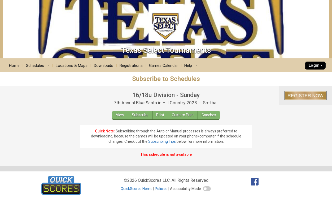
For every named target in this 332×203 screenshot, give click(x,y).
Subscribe (140, 115)
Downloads (103, 65)
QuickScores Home (136, 189)
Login (314, 65)
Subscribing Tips (162, 141)
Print (160, 115)
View (120, 115)
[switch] (207, 188)
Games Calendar (163, 65)
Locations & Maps (72, 65)
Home (14, 65)
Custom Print (183, 115)
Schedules (38, 65)
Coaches (209, 115)
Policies (161, 189)
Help (191, 65)
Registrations (131, 65)
